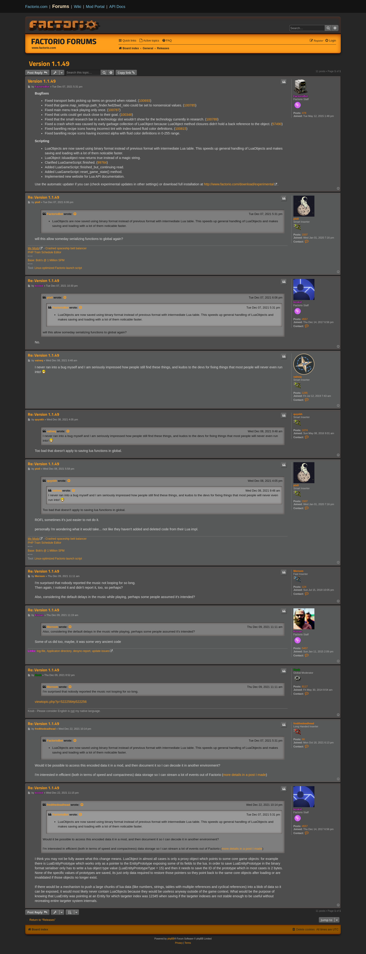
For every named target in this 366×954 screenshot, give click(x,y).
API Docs (117, 6)
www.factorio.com (44, 47)
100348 (126, 114)
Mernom (298, 571)
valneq (297, 376)
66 (303, 739)
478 (304, 113)
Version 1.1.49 (49, 63)
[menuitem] (149, 41)
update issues (100, 651)
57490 (277, 124)
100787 (114, 110)
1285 (305, 392)
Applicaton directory (59, 651)
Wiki (77, 6)
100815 (181, 128)
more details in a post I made (244, 775)
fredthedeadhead (303, 723)
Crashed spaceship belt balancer (66, 248)
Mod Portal (95, 6)
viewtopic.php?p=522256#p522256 (61, 702)
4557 (305, 319)
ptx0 (296, 218)
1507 (305, 234)
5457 (305, 648)
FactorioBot (300, 96)
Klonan (297, 631)
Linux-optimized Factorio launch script (58, 268)
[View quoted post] (75, 214)
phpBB (170, 938)
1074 (305, 430)
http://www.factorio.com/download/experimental (239, 184)
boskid (297, 302)
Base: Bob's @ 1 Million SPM (46, 260)
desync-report (81, 651)
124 (304, 586)
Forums (60, 6)
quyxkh (298, 414)
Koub (296, 669)
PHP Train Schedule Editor (44, 252)
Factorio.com (36, 6)
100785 (189, 105)
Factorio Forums (64, 41)
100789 (212, 119)
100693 (144, 100)
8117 (305, 686)
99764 (102, 162)
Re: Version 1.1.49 (43, 197)
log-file (41, 651)
